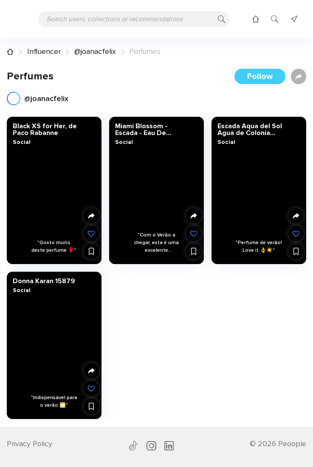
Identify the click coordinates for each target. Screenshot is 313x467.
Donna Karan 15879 (44, 280)
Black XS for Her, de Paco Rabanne (45, 129)
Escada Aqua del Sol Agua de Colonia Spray (249, 129)
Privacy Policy (29, 443)
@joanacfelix (95, 51)
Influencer (44, 51)
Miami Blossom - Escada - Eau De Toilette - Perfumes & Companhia (150, 129)
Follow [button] (260, 76)
